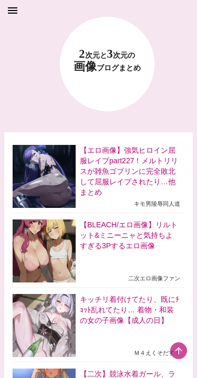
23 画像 (107, 60)
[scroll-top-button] (178, 350)
